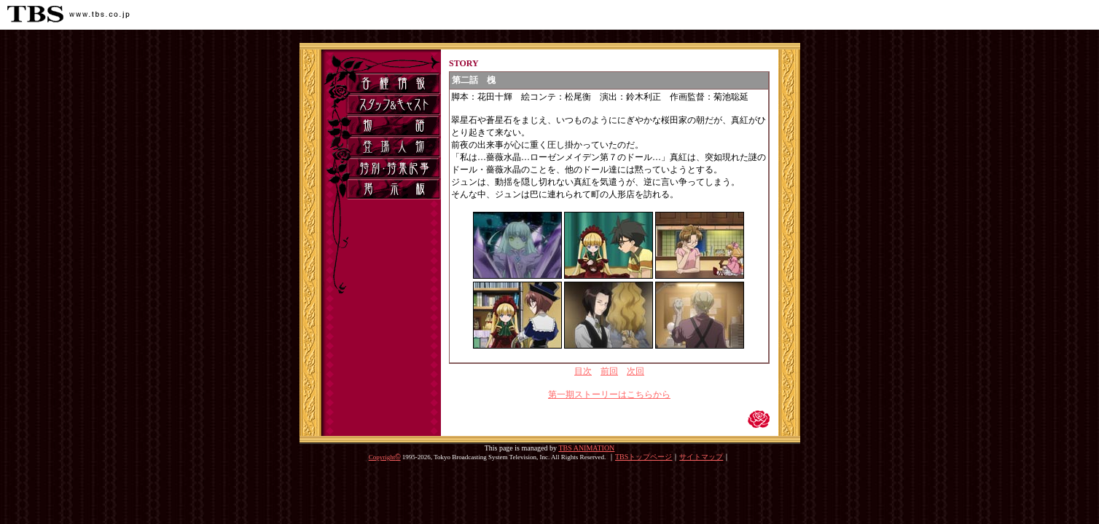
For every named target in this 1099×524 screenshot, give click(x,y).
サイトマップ (701, 457)
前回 (609, 371)
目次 (583, 371)
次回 (635, 371)
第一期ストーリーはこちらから (609, 394)
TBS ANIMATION (586, 448)
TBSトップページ (643, 457)
